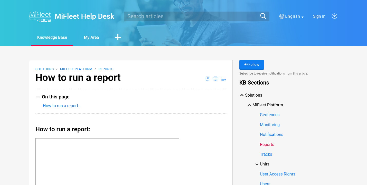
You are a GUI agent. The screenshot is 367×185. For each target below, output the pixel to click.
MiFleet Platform (76, 69)
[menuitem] (331, 16)
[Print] (215, 79)
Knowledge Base (53, 37)
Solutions (44, 69)
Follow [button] (251, 65)
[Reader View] (223, 79)
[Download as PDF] (207, 79)
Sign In (319, 16)
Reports (106, 69)
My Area (94, 37)
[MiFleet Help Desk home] (40, 16)
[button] (291, 16)
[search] (196, 16)
